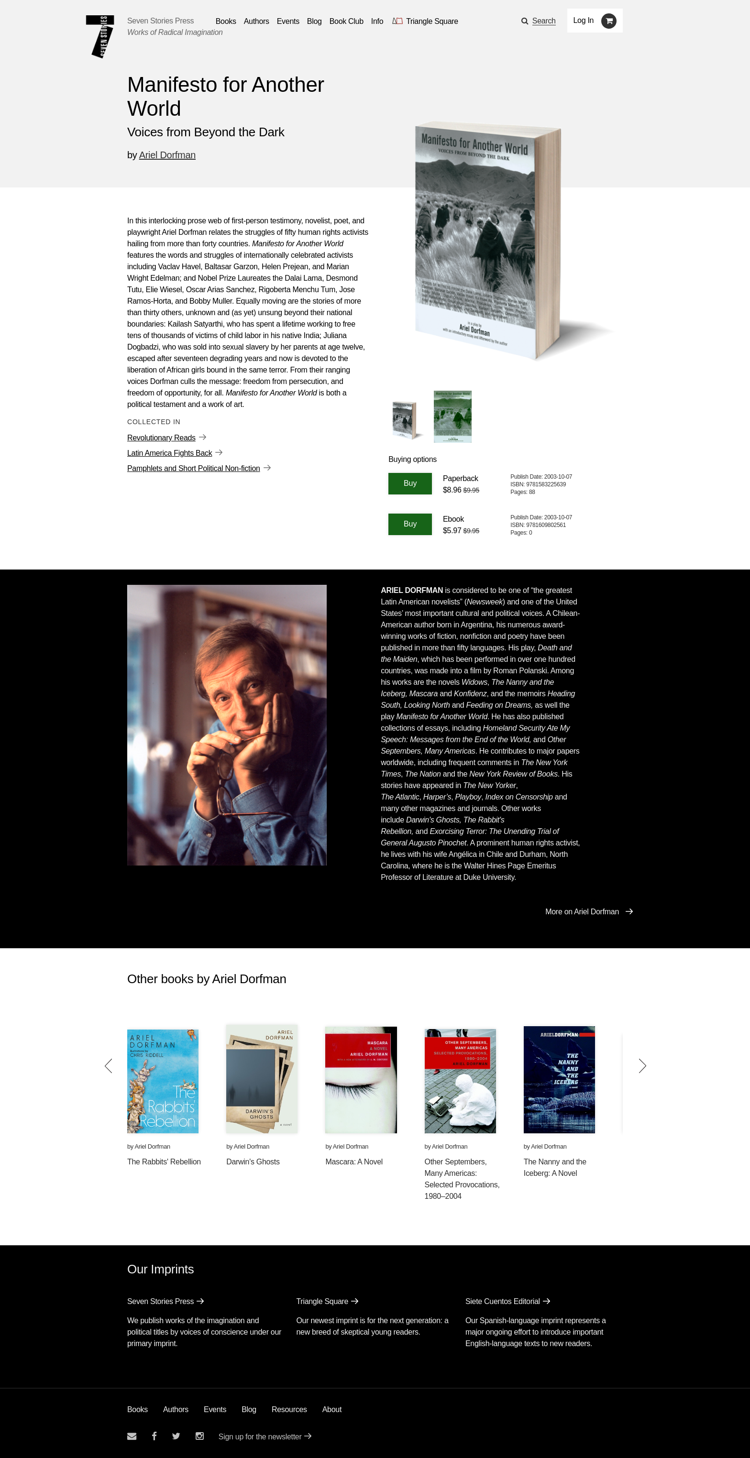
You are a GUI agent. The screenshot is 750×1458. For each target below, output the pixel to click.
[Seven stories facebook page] (154, 1436)
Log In (584, 20)
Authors (175, 1409)
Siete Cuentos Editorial (502, 1301)
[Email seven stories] (131, 1436)
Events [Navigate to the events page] (288, 21)
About (332, 1409)
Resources (289, 1409)
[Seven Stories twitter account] (176, 1436)
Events (215, 1409)
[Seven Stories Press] (99, 36)
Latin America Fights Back (169, 453)
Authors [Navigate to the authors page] (256, 21)
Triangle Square (322, 1301)
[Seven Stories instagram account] (199, 1436)
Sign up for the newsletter (260, 1437)
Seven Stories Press (160, 21)
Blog (249, 1409)
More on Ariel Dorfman (582, 912)
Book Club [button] (347, 21)
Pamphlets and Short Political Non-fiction (193, 468)
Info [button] (377, 21)
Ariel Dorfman (167, 155)
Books (137, 1409)
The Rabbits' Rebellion (164, 1162)
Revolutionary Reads (161, 438)
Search (544, 21)
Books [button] (226, 21)
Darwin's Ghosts (252, 1162)
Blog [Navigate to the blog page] (314, 21)
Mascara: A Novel (354, 1162)
